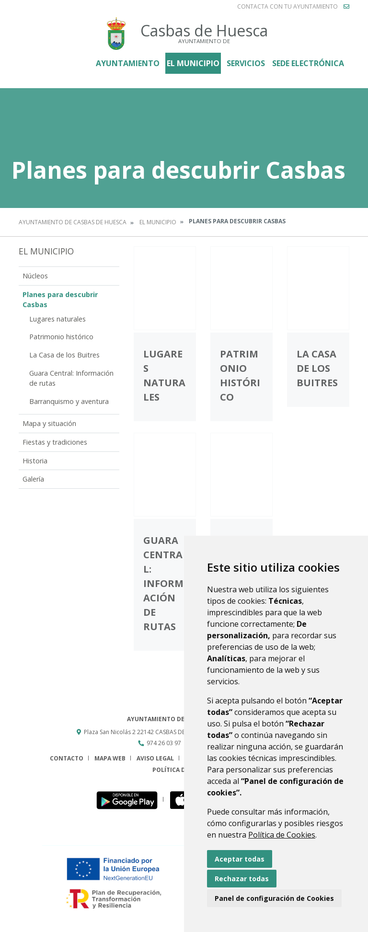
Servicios (246, 63)
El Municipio (193, 63)
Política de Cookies (281, 834)
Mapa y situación (49, 423)
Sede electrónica (308, 63)
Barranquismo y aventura (69, 401)
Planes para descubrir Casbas (60, 300)
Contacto (66, 758)
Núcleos (35, 275)
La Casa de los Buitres (64, 354)
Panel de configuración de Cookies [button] (274, 898)
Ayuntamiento (128, 63)
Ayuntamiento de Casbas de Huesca (72, 222)
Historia (35, 460)
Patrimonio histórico (61, 336)
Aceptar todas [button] (239, 858)
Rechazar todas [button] (242, 878)
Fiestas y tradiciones (55, 442)
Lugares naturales (57, 318)
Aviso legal (155, 758)
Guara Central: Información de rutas (71, 378)
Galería (33, 478)
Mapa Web (110, 758)
